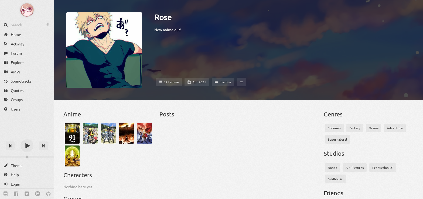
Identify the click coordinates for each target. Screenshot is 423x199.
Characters (77, 174)
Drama (373, 128)
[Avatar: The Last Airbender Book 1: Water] (144, 133)
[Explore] (27, 62)
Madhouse (335, 179)
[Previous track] (10, 145)
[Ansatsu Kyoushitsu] (90, 133)
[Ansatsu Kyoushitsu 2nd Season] (108, 133)
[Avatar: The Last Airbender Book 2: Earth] (72, 155)
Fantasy (354, 128)
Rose (163, 17)
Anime (72, 114)
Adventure (395, 128)
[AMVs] (27, 71)
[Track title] (27, 136)
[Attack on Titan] (126, 133)
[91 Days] (72, 133)
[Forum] (27, 53)
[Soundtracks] (27, 81)
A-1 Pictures (355, 167)
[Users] (27, 109)
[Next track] (43, 145)
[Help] (27, 174)
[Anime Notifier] (27, 10)
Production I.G (382, 167)
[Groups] (27, 99)
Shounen (334, 128)
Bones (332, 167)
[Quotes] (27, 90)
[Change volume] (27, 157)
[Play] (27, 145)
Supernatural (337, 139)
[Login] (27, 184)
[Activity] (27, 44)
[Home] (27, 34)
